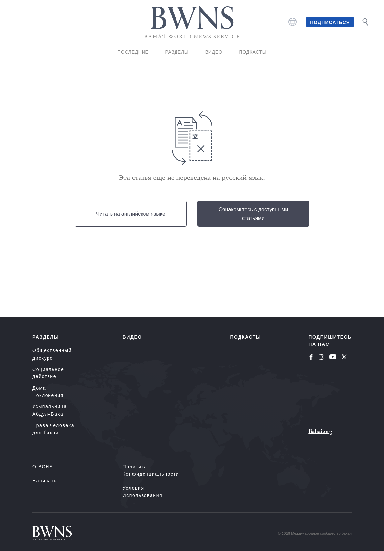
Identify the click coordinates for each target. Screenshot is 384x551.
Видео (214, 52)
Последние (132, 52)
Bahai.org (320, 431)
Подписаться (330, 22)
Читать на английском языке (130, 213)
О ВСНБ (42, 466)
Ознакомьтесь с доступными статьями (253, 213)
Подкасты (253, 52)
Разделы (176, 52)
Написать (44, 480)
